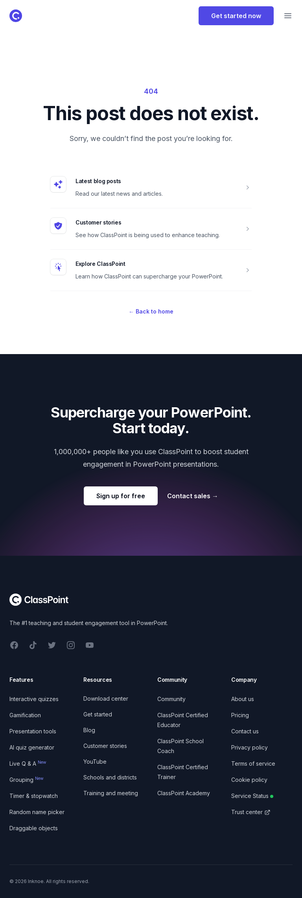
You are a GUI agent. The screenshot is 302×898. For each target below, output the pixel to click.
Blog (89, 730)
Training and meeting (110, 793)
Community (171, 699)
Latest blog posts (98, 181)
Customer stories (98, 222)
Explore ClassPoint (100, 263)
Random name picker (36, 812)
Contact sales (192, 496)
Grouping (26, 779)
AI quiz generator (31, 747)
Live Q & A (27, 763)
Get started (97, 714)
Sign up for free (120, 496)
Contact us (245, 731)
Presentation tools (32, 731)
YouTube (95, 761)
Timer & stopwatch (33, 795)
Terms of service (253, 763)
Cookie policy (249, 779)
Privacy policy (249, 747)
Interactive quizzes (34, 699)
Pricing (240, 715)
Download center (105, 698)
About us (242, 699)
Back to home (151, 311)
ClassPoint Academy (183, 793)
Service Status (252, 795)
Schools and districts (110, 777)
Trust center (251, 812)
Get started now (236, 16)
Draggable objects (33, 828)
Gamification (25, 715)
